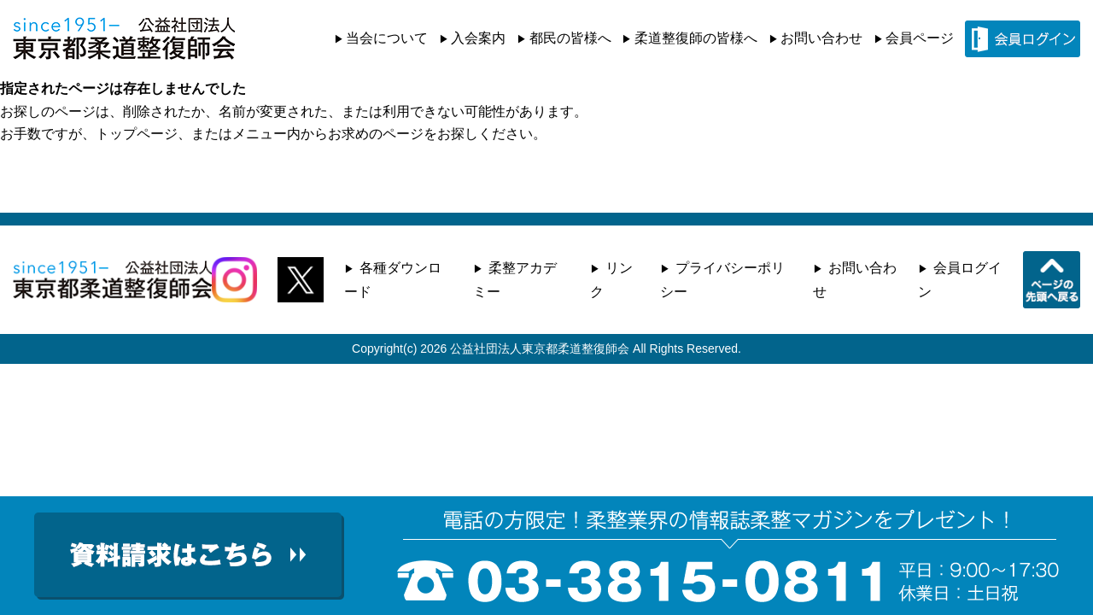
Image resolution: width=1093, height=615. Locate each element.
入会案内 (478, 38)
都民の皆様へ (570, 38)
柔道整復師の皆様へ (695, 38)
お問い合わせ (821, 38)
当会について (387, 38)
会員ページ (920, 38)
